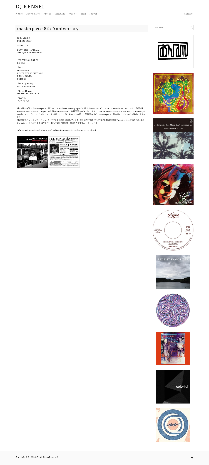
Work (72, 13)
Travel (93, 13)
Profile (47, 13)
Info (33, 13)
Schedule (60, 13)
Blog (83, 13)
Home (19, 13)
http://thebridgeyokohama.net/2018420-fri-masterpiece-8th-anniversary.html (59, 130)
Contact (189, 13)
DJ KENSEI (29, 6)
